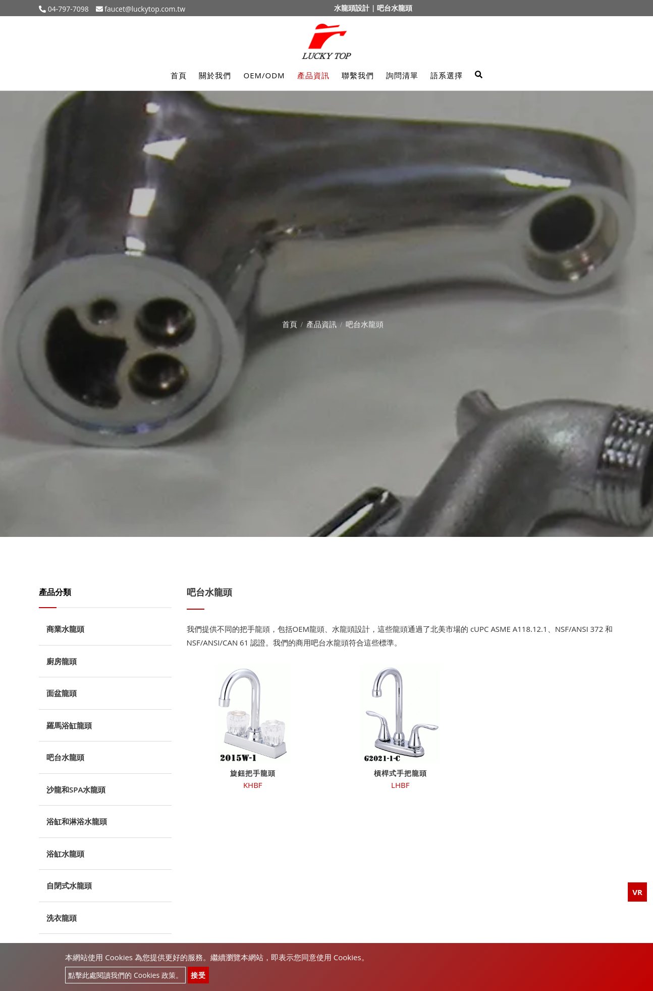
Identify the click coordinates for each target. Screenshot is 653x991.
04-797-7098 (67, 9)
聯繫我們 (358, 75)
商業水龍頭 (65, 629)
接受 (198, 975)
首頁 (179, 75)
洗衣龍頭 (61, 918)
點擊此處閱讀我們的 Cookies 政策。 (125, 975)
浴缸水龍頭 (65, 854)
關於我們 (215, 75)
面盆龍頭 (61, 693)
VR (637, 892)
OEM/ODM (264, 75)
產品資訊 (313, 75)
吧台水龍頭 (65, 757)
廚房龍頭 (61, 661)
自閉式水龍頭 (69, 885)
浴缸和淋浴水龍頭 (76, 821)
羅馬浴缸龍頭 (69, 725)
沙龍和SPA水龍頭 (75, 789)
